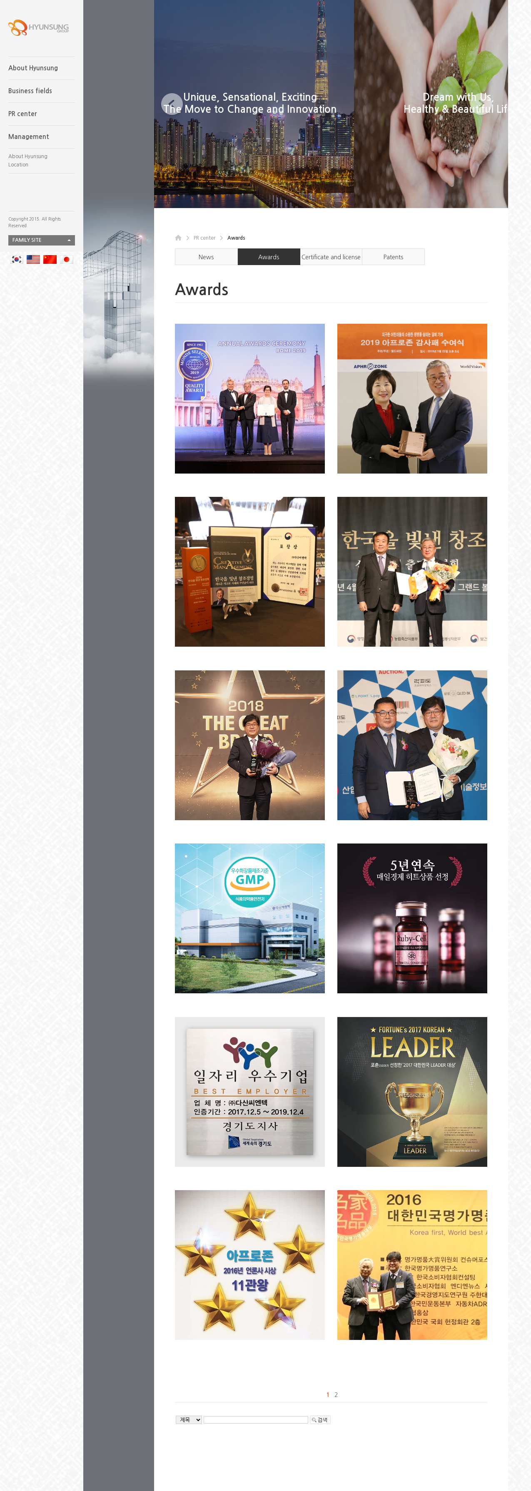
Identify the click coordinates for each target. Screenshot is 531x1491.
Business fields (30, 91)
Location (18, 164)
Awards (268, 257)
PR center (22, 114)
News (206, 257)
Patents (393, 257)
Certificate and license (331, 257)
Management (28, 137)
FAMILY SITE (27, 240)
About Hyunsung (33, 68)
